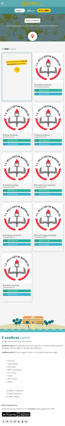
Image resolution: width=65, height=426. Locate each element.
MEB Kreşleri (11, 379)
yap (31, 10)
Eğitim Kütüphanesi (14, 370)
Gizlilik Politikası (13, 396)
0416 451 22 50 (42, 90)
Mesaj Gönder (42, 94)
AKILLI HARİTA (32, 20)
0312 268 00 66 (42, 140)
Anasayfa (10, 361)
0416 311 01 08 (42, 241)
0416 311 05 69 (42, 191)
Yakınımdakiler (12, 364)
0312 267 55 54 (10, 140)
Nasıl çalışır (11, 367)
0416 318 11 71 (10, 191)
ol (19, 10)
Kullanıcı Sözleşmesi (14, 391)
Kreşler (9, 376)
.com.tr (16, 337)
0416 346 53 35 (10, 241)
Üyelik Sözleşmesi (14, 393)
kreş (44, 10)
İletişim (9, 382)
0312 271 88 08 (10, 291)
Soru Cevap (11, 373)
